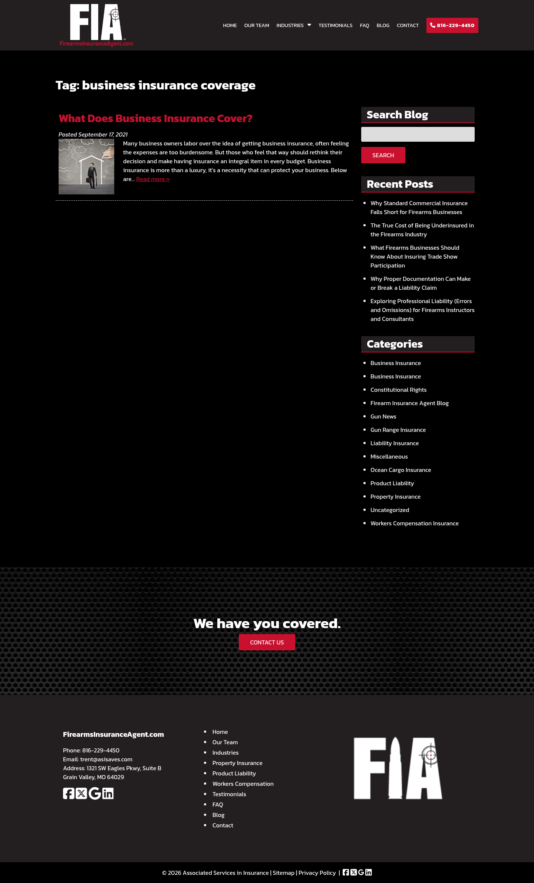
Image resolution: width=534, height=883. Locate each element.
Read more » (153, 178)
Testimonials (336, 25)
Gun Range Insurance (398, 429)
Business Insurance (395, 362)
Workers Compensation (243, 783)
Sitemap (284, 872)
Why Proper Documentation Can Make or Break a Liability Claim (420, 283)
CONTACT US (267, 642)
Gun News (383, 416)
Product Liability (392, 483)
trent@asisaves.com (106, 759)
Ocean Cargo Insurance (400, 469)
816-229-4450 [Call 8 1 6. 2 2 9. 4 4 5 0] (100, 750)
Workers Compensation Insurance (414, 523)
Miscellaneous (389, 456)
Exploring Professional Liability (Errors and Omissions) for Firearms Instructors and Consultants (422, 309)
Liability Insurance (394, 443)
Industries (290, 25)
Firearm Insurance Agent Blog (409, 402)
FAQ (364, 25)
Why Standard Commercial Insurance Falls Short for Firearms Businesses (419, 207)
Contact (408, 25)
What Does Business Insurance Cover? (156, 118)
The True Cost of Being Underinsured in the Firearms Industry (422, 230)
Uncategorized (389, 509)
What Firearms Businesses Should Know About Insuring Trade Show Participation (414, 256)
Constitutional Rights (398, 389)
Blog (383, 25)
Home (230, 25)
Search (383, 155)
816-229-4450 (452, 25)
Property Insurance (395, 496)
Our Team (256, 25)
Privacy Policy (317, 872)
